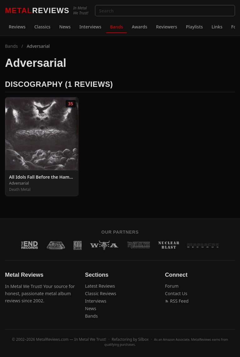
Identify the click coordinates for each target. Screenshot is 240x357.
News (65, 27)
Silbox (143, 339)
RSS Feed (176, 301)
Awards (140, 27)
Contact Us (176, 293)
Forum (171, 286)
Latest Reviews (100, 286)
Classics (42, 27)
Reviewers (166, 27)
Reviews (17, 27)
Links (217, 27)
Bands (116, 27)
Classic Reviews (100, 293)
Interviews (90, 27)
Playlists (194, 27)
